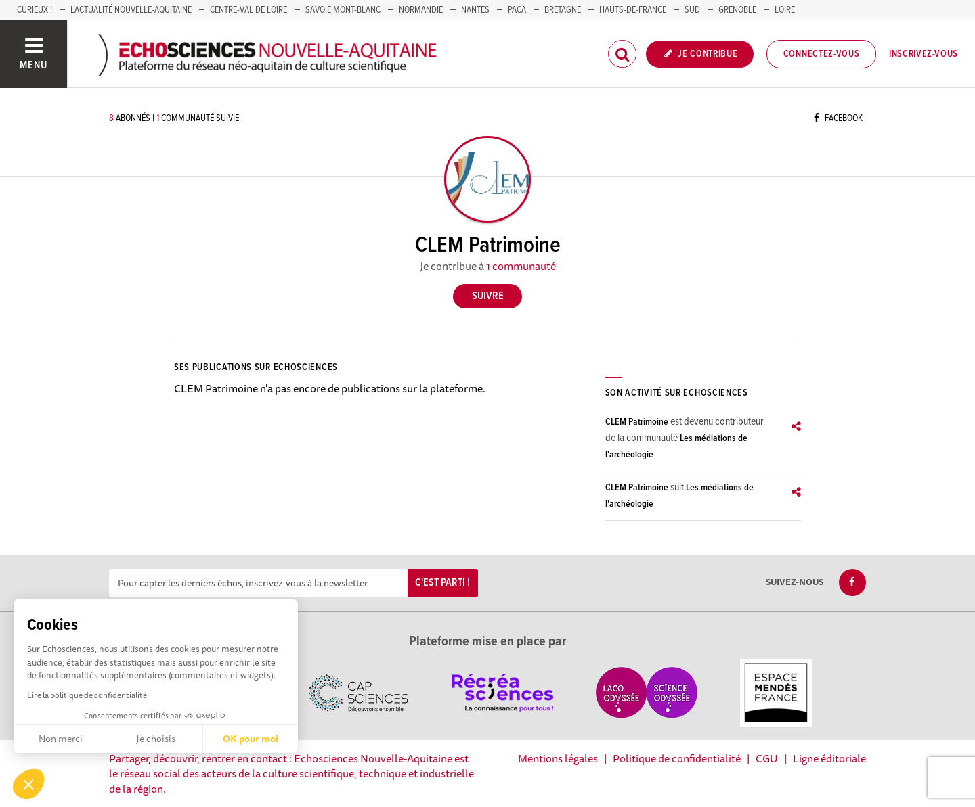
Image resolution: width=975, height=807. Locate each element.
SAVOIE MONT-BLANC (343, 10)
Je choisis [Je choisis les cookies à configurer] (155, 738)
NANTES (475, 10)
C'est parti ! (442, 583)
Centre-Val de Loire (248, 10)
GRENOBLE (737, 10)
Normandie (421, 10)
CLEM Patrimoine (636, 422)
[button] (28, 784)
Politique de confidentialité (677, 758)
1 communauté (521, 266)
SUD (692, 10)
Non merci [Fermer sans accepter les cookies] (61, 738)
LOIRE (785, 10)
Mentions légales (558, 758)
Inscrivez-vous (923, 54)
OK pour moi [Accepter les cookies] (250, 738)
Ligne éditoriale (829, 758)
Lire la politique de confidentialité (87, 695)
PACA (517, 10)
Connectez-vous (821, 54)
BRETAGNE (562, 10)
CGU (767, 758)
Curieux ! (34, 10)
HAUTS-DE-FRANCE (632, 10)
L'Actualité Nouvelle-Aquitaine (131, 10)
